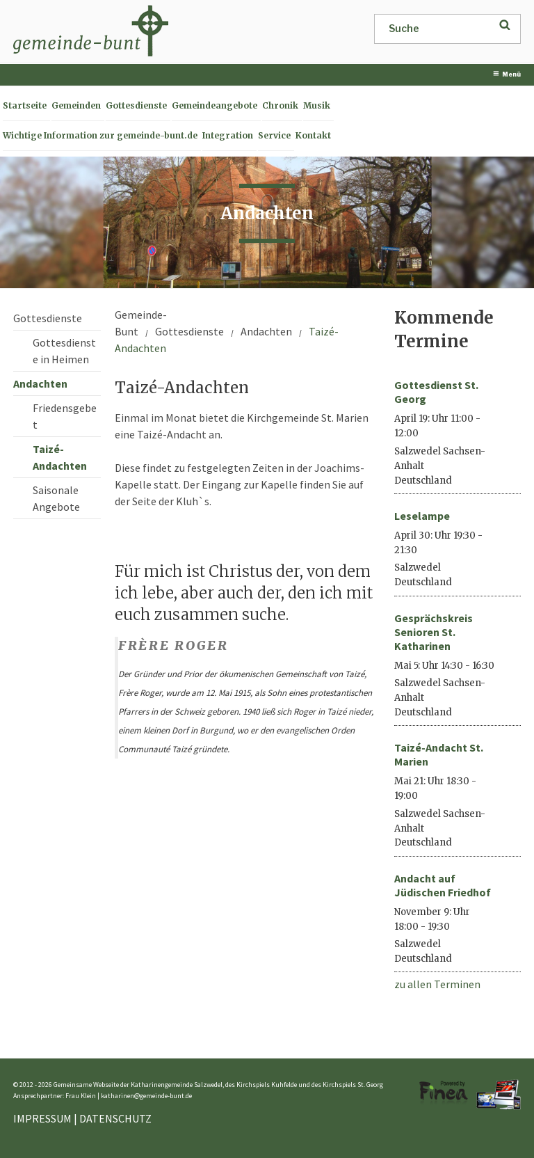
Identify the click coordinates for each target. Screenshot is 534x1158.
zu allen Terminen (437, 984)
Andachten (40, 383)
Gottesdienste (136, 105)
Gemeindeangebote (214, 105)
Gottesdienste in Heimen (64, 350)
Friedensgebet (65, 416)
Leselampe (422, 516)
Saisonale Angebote (56, 498)
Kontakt (313, 135)
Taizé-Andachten (60, 457)
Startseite (25, 105)
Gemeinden (76, 105)
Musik (316, 105)
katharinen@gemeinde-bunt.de (146, 1095)
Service (274, 135)
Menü (507, 74)
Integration (227, 135)
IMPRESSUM (42, 1118)
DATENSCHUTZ (115, 1118)
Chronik (280, 105)
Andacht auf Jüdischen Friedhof (442, 885)
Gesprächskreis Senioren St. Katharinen (433, 632)
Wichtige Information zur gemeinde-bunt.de (100, 135)
